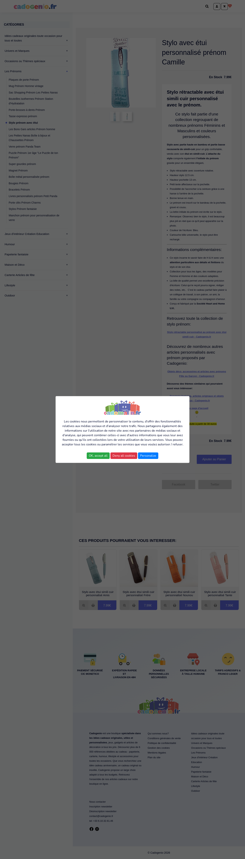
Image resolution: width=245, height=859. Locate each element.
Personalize (148, 456)
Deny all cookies (124, 456)
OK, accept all (98, 456)
